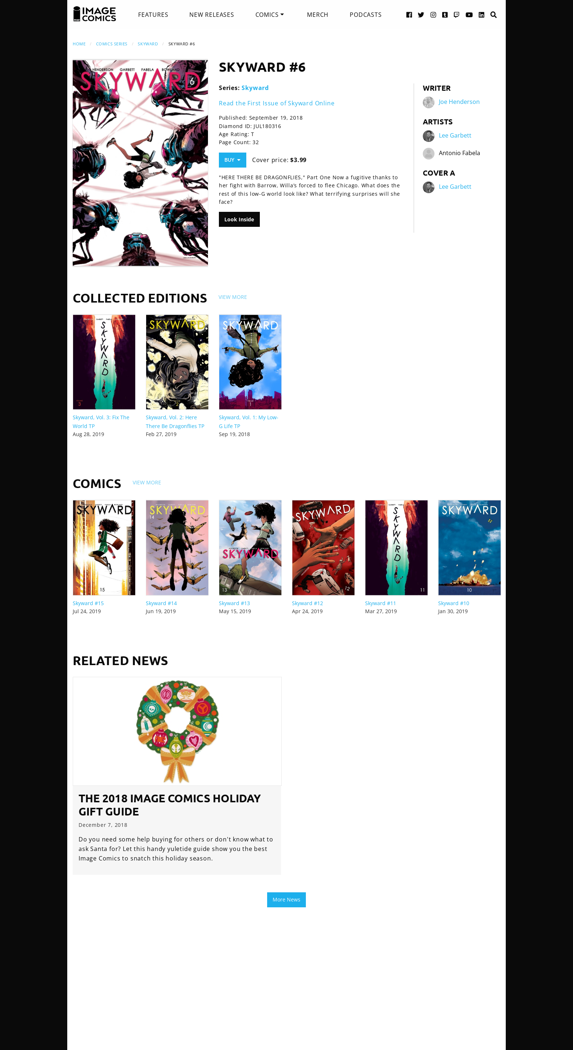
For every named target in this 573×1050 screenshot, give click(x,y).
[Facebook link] (409, 14)
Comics (267, 15)
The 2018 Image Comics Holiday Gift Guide (170, 804)
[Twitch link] (457, 14)
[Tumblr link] (445, 14)
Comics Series (112, 43)
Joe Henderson (459, 102)
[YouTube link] (469, 14)
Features (153, 15)
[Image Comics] (95, 14)
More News (286, 899)
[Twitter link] (421, 14)
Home (79, 43)
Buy (232, 159)
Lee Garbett (455, 135)
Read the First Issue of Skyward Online (276, 103)
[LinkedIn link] (482, 14)
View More (233, 296)
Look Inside (239, 219)
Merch (318, 15)
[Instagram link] (433, 14)
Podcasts (366, 15)
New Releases (211, 15)
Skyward (148, 43)
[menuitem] (153, 14)
